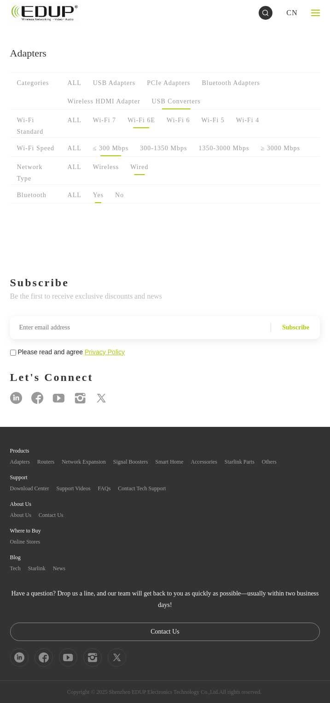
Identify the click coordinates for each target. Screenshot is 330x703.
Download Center (29, 488)
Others (269, 462)
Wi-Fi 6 (178, 120)
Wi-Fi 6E (141, 120)
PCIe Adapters (168, 82)
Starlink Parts (240, 462)
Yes (98, 195)
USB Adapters (114, 82)
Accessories (204, 462)
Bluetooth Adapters (231, 82)
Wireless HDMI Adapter (104, 101)
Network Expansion (84, 462)
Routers (45, 462)
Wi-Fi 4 (247, 120)
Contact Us (51, 515)
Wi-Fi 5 (212, 120)
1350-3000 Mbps (223, 148)
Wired (139, 167)
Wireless (106, 167)
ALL (74, 82)
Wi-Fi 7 (104, 120)
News (59, 568)
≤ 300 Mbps (111, 148)
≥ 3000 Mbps (280, 148)
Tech (15, 568)
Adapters (20, 462)
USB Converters (176, 101)
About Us (20, 515)
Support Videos (74, 488)
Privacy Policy (105, 352)
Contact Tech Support (142, 488)
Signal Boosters (130, 462)
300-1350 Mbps (163, 148)
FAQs (104, 488)
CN (291, 13)
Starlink (37, 568)
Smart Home (170, 462)
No (119, 195)
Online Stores (25, 542)
